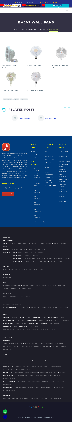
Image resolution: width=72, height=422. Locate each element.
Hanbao (32, 285)
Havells (38, 285)
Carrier (19, 243)
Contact (34, 157)
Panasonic (63, 243)
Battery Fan (50, 165)
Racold (55, 307)
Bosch (5, 277)
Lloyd (42, 243)
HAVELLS (28, 296)
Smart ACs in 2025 (22, 381)
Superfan (13, 288)
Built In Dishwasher (8, 320)
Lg (38, 243)
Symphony (24, 269)
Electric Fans (50, 185)
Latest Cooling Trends (59, 381)
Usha (35, 269)
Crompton (17, 269)
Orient (30, 269)
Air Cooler (49, 156)
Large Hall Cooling (8, 363)
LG (60, 320)
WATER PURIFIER (57, 398)
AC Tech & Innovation (9, 381)
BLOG (5, 354)
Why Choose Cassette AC (9, 369)
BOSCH (23, 320)
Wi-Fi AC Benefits (7, 384)
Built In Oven (49, 320)
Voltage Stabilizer (8, 329)
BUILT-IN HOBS (34, 398)
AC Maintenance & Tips (9, 375)
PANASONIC (66, 320)
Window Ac (6, 249)
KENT (18, 296)
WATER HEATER (6, 398)
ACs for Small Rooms (26, 360)
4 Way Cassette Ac (17, 258)
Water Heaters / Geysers (9, 307)
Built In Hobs (36, 317)
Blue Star (12, 296)
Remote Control (23, 326)
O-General (56, 243)
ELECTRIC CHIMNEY (44, 398)
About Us (34, 154)
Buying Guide (6, 340)
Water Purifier (7, 293)
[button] (65, 108)
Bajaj (4, 269)
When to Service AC (34, 375)
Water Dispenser (7, 333)
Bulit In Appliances (27, 346)
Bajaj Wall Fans (7, 99)
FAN (51, 398)
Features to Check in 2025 (31, 372)
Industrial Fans (7, 349)
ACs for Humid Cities (63, 360)
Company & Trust (7, 387)
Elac (39, 307)
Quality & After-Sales (59, 387)
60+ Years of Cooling (33, 387)
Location (19, 2)
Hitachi (34, 243)
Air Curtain (49, 159)
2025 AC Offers (43, 372)
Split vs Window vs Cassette (23, 366)
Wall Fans (24, 99)
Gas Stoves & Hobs (33, 323)
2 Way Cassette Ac (17, 255)
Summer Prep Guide (57, 375)
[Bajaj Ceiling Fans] (41, 118)
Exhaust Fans (50, 188)
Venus (29, 288)
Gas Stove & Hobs (7, 346)
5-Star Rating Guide (46, 381)
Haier (29, 243)
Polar (59, 285)
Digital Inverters (31, 320)
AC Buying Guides (7, 372)
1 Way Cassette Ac (17, 252)
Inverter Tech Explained (34, 381)
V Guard (24, 288)
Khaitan (44, 285)
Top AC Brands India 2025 (55, 366)
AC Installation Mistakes (9, 378)
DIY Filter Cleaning (46, 375)
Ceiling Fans (63, 346)
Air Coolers (27, 343)
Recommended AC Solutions (10, 360)
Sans (32, 326)
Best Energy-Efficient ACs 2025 (39, 366)
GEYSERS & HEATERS (8, 301)
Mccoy (49, 285)
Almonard (6, 285)
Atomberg (13, 285)
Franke (15, 326)
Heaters (42, 343)
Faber (10, 277)
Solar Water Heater (16, 304)
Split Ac (5, 243)
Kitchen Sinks (64, 161)
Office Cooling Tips (51, 360)
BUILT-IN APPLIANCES (24, 398)
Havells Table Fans (24, 118)
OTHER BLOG (6, 395)
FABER (22, 296)
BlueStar (13, 243)
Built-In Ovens (37, 346)
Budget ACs (62, 372)
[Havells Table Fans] (15, 118)
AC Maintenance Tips (23, 375)
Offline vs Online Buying (9, 390)
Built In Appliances (53, 317)
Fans (16, 99)
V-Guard (41, 269)
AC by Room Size (19, 372)
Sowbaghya (6, 288)
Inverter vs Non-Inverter (23, 369)
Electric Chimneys (8, 323)
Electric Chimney (59, 343)
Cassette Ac (6, 252)
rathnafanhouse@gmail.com (42, 222)
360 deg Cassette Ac (18, 261)
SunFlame (23, 323)
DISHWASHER (15, 398)
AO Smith (5, 296)
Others (5, 314)
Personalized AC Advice (46, 387)
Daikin (24, 243)
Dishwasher (49, 177)
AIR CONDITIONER (7, 357)
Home (33, 152)
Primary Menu (67, 10)
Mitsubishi (49, 243)
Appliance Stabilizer (42, 329)
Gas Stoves (44, 323)
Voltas (5, 246)
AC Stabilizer (20, 329)
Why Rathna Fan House (20, 387)
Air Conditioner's (8, 240)
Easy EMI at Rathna (53, 372)
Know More (8, 194)
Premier (28, 329)
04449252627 (29, 2)
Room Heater (6, 304)
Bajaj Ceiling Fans (50, 118)
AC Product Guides (8, 366)
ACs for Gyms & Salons (39, 360)
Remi (64, 285)
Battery (48, 162)
